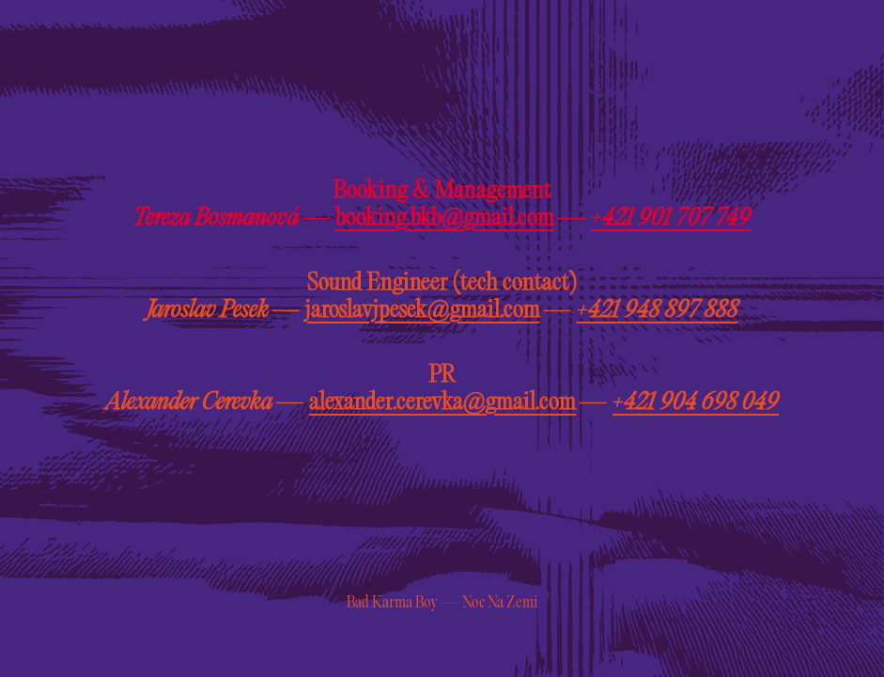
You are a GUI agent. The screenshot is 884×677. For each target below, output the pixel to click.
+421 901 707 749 (671, 218)
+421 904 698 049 (696, 403)
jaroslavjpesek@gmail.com (422, 310)
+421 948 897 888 (657, 310)
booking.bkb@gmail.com (444, 218)
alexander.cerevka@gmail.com (442, 403)
